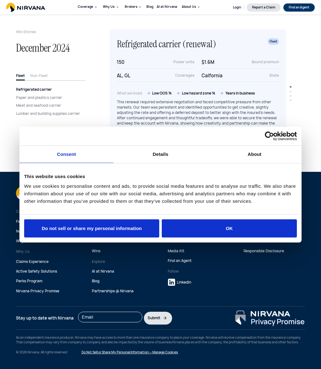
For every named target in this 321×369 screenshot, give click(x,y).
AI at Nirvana (167, 6)
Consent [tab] (66, 153)
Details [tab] (160, 153)
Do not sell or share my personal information (92, 228)
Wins (96, 251)
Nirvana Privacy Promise (37, 291)
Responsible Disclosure (264, 251)
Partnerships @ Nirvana (113, 291)
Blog (149, 6)
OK (229, 228)
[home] (25, 7)
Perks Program (29, 281)
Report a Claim (263, 7)
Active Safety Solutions (36, 271)
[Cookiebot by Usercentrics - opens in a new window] (269, 136)
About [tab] (254, 153)
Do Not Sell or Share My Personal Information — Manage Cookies (130, 352)
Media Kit (176, 251)
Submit (158, 318)
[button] (87, 7)
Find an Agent (180, 260)
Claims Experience (32, 261)
